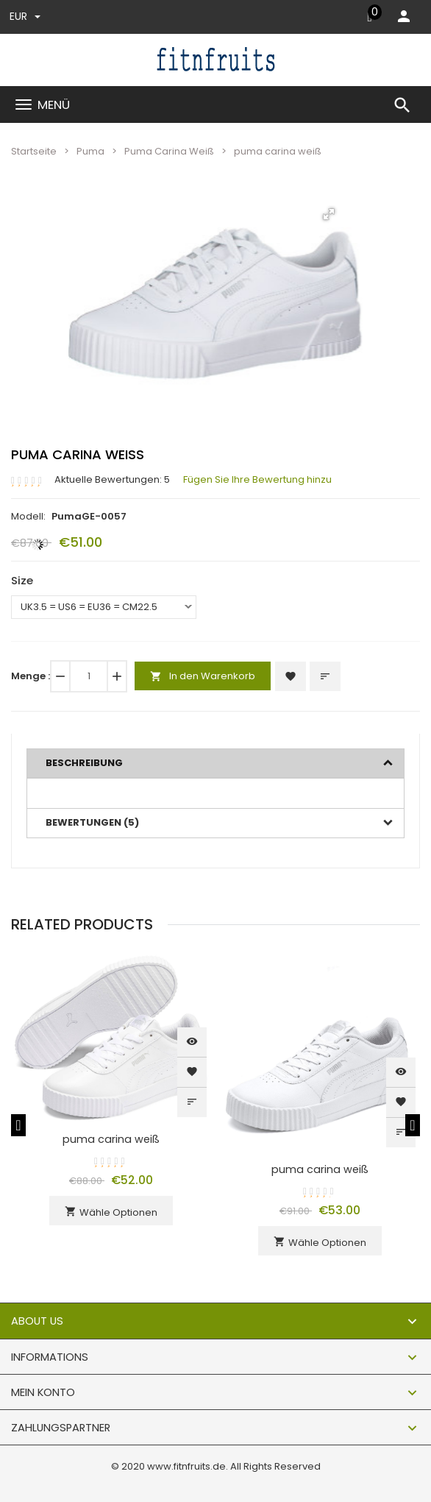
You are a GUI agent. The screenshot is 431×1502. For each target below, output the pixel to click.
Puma (90, 151)
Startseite (34, 151)
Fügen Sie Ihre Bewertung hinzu (257, 479)
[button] (329, 214)
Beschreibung (84, 763)
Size (22, 580)
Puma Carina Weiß (169, 151)
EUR (25, 16)
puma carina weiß (111, 1139)
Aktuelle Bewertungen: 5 (112, 479)
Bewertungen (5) (92, 822)
